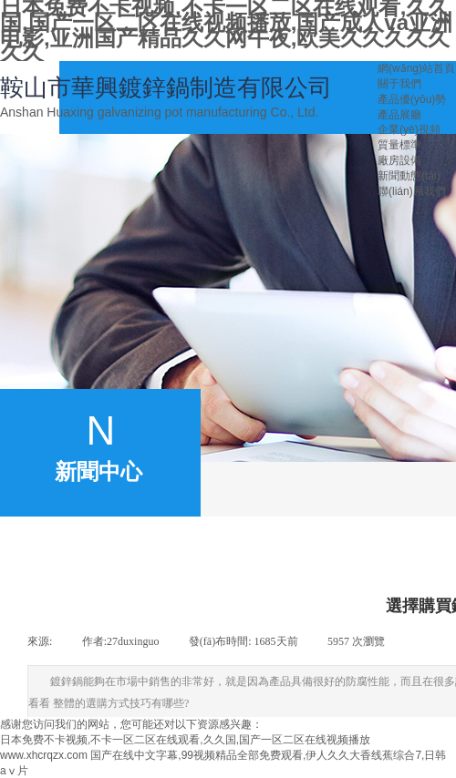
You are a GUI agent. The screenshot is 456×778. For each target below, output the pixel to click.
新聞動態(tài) (409, 175)
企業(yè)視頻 (409, 129)
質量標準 (399, 144)
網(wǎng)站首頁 (416, 68)
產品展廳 (399, 114)
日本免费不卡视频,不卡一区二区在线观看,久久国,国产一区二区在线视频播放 (185, 739)
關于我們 (399, 83)
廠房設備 (399, 160)
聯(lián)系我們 (412, 191)
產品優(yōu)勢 (412, 99)
